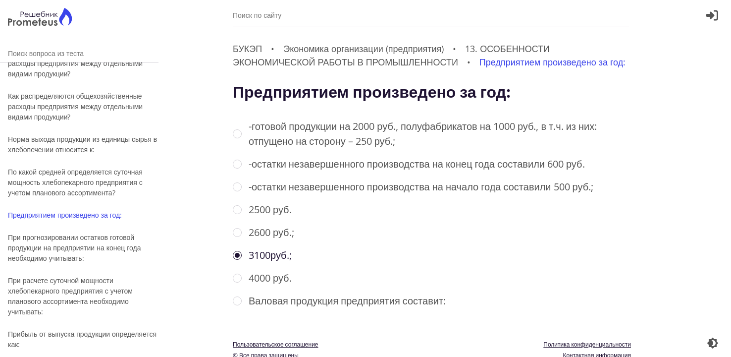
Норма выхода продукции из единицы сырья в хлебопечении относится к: (82, 144)
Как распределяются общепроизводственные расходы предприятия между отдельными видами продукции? (81, 63)
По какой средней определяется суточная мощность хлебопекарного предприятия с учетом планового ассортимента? (75, 182)
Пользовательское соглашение (275, 344)
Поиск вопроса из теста (79, 53)
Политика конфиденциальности (587, 344)
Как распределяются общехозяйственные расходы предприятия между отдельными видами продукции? (75, 106)
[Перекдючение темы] (713, 343)
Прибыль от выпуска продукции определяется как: (82, 339)
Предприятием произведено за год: (65, 215)
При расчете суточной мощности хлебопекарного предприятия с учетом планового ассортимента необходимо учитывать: (70, 296)
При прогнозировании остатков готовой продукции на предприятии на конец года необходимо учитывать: (74, 248)
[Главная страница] (40, 18)
